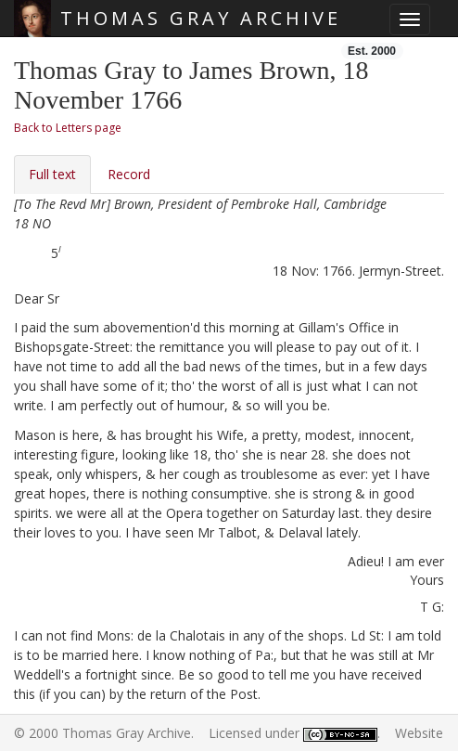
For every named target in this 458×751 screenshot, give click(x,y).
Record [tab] (129, 174)
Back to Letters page (67, 128)
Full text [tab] (52, 174)
